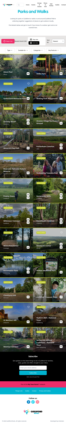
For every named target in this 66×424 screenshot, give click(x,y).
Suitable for (23, 50)
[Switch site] (14, 5)
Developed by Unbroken (57, 421)
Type (9, 50)
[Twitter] (33, 402)
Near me (7, 41)
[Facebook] (28, 402)
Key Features (53, 50)
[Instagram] (37, 402)
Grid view (34, 43)
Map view (34, 39)
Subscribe (33, 373)
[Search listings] (20, 5)
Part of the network (33, 384)
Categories (38, 50)
